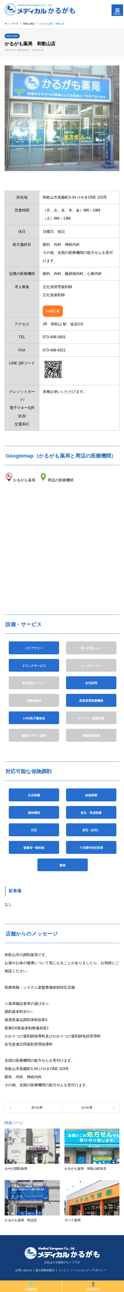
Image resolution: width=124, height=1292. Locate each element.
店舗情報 (30, 1286)
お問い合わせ (23, 1270)
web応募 (53, 311)
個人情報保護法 (45, 1270)
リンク (62, 1270)
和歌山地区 (12, 36)
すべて (15, 23)
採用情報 (93, 1286)
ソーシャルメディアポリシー (88, 1270)
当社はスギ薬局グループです (62, 1262)
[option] (62, 118)
